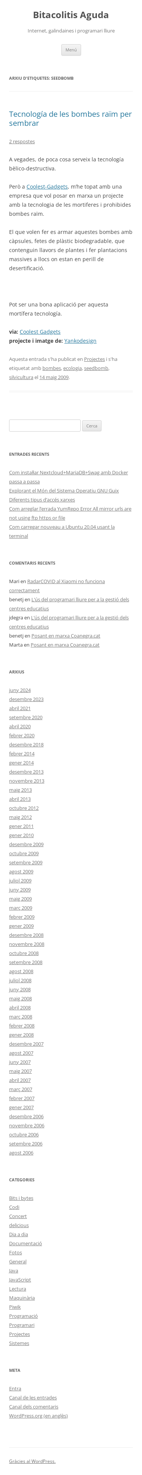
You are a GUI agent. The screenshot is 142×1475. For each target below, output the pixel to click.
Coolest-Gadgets (47, 186)
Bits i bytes (21, 1198)
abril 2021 (20, 708)
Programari (21, 1325)
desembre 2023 (26, 699)
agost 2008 (21, 971)
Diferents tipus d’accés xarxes (42, 499)
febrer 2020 (21, 735)
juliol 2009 (20, 880)
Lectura (17, 1288)
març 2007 (20, 1089)
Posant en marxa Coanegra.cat (65, 635)
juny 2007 (20, 1062)
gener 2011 (21, 826)
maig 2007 (20, 1071)
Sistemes (19, 1343)
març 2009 (20, 907)
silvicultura (21, 377)
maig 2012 (20, 817)
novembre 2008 (26, 944)
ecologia (72, 368)
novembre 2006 (26, 1125)
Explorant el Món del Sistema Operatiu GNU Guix (64, 490)
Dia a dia (18, 1234)
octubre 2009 (24, 853)
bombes (51, 368)
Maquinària (22, 1297)
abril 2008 (20, 1007)
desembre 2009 (26, 844)
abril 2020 (20, 726)
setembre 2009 (25, 862)
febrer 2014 (21, 753)
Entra (15, 1388)
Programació (23, 1315)
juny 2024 (20, 690)
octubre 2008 (24, 953)
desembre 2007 (26, 1043)
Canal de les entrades (33, 1397)
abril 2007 (20, 1080)
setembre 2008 (25, 962)
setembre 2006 (25, 1143)
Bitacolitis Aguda (71, 15)
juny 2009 (20, 889)
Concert (18, 1216)
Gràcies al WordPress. (32, 1461)
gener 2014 (21, 762)
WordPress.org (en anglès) (38, 1415)
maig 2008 (20, 998)
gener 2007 (21, 1107)
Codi (14, 1207)
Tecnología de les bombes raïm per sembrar (70, 118)
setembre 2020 (25, 717)
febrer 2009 (21, 916)
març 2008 (20, 1016)
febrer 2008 (21, 1025)
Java (13, 1270)
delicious (19, 1225)
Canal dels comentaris (33, 1406)
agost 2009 (21, 871)
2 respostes (22, 141)
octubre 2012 (24, 808)
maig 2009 (20, 898)
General (18, 1261)
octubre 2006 (24, 1134)
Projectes (94, 359)
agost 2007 (21, 1052)
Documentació (25, 1243)
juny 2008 (20, 989)
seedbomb (96, 368)
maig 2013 (20, 789)
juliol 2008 (20, 980)
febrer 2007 (21, 1098)
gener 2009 (21, 925)
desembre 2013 (26, 771)
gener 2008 (21, 1034)
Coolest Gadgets (40, 331)
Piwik (15, 1306)
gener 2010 (21, 835)
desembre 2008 (26, 935)
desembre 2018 (26, 744)
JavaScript (20, 1279)
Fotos (15, 1252)
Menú (71, 50)
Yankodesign (80, 340)
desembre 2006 (26, 1116)
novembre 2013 (26, 780)
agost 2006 (21, 1152)
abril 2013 (20, 799)
